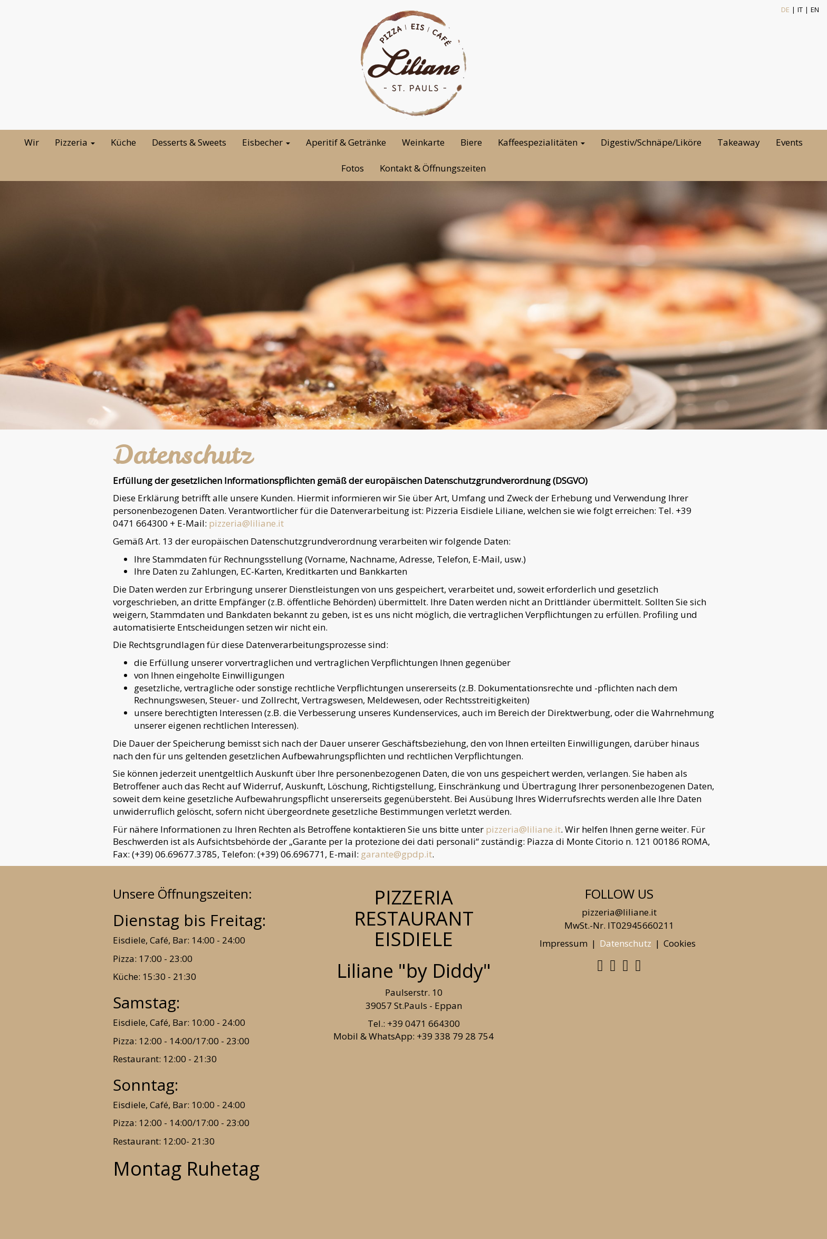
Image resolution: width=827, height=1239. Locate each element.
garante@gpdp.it (396, 854)
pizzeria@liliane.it (246, 523)
